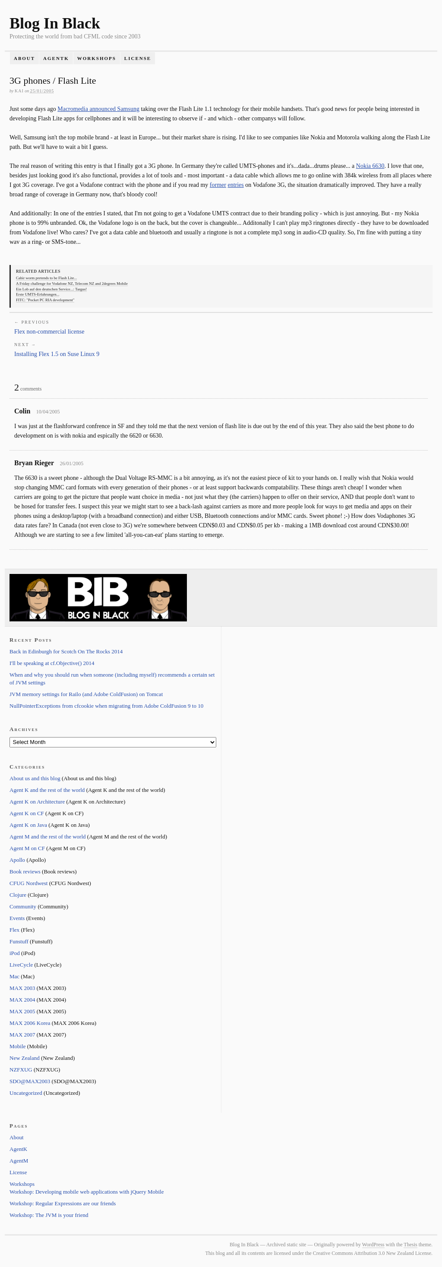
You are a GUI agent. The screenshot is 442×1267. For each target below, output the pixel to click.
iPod (14, 953)
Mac (14, 976)
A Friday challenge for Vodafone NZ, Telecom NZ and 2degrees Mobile (72, 283)
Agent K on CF (26, 813)
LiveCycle (21, 964)
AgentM (18, 1160)
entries (235, 185)
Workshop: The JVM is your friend (48, 1215)
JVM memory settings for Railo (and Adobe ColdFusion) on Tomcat (86, 694)
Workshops (96, 58)
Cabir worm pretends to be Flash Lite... (46, 278)
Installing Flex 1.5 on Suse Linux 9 (56, 354)
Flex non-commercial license (49, 331)
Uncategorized (25, 1093)
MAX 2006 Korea (30, 1023)
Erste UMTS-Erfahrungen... (37, 294)
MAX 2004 (22, 999)
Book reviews (25, 871)
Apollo (17, 860)
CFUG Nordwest (28, 883)
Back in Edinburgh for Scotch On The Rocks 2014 (66, 651)
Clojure (17, 895)
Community (22, 906)
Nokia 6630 (370, 166)
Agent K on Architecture (37, 801)
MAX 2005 (22, 1011)
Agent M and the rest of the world (47, 836)
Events (17, 918)
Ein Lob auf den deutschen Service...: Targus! (51, 289)
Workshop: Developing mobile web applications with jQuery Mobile (86, 1191)
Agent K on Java (28, 825)
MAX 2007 (22, 1034)
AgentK (56, 58)
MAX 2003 (22, 988)
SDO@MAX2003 (29, 1081)
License (137, 58)
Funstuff (18, 941)
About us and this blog (34, 778)
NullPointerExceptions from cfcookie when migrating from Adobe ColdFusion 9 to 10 (106, 706)
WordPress (373, 1245)
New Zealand (24, 1058)
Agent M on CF (27, 848)
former (218, 185)
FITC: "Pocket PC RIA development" (45, 300)
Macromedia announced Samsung (98, 109)
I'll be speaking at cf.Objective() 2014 (52, 663)
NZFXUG (20, 1069)
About (24, 58)
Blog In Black (54, 23)
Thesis (410, 1245)
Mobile (17, 1046)
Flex (14, 930)
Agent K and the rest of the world (47, 790)
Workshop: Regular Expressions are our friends (62, 1203)
